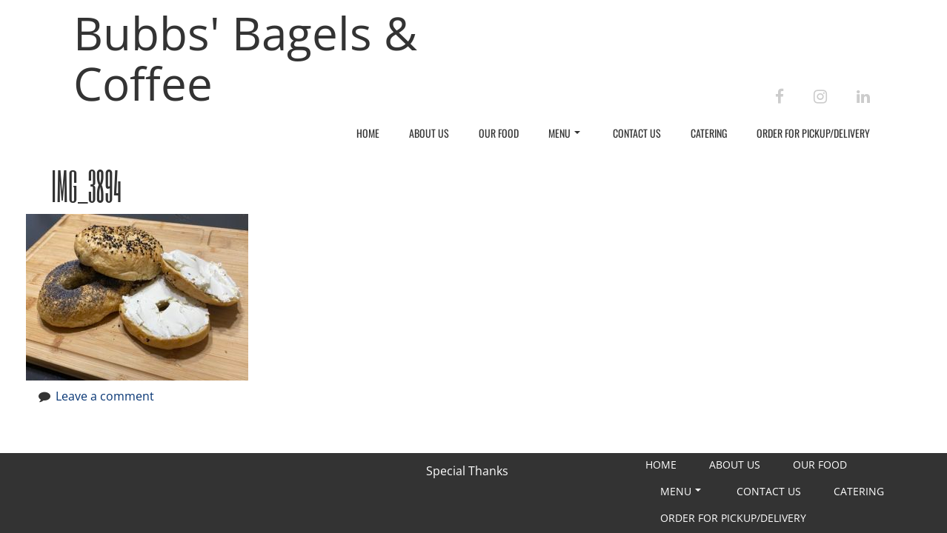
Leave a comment (105, 396)
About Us (429, 133)
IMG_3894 (86, 185)
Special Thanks (467, 471)
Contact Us (637, 133)
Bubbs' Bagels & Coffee (245, 57)
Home (367, 133)
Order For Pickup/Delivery (813, 133)
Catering (709, 133)
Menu (564, 133)
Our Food (499, 133)
